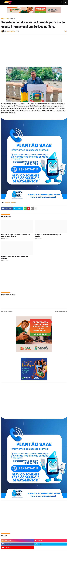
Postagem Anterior (7, 311)
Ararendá (12, 18)
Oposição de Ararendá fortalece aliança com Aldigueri (48, 236)
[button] (2, 2)
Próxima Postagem (60, 311)
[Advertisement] (32, 48)
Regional (13, 202)
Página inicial (5, 18)
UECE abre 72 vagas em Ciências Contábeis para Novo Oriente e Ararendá (15, 236)
